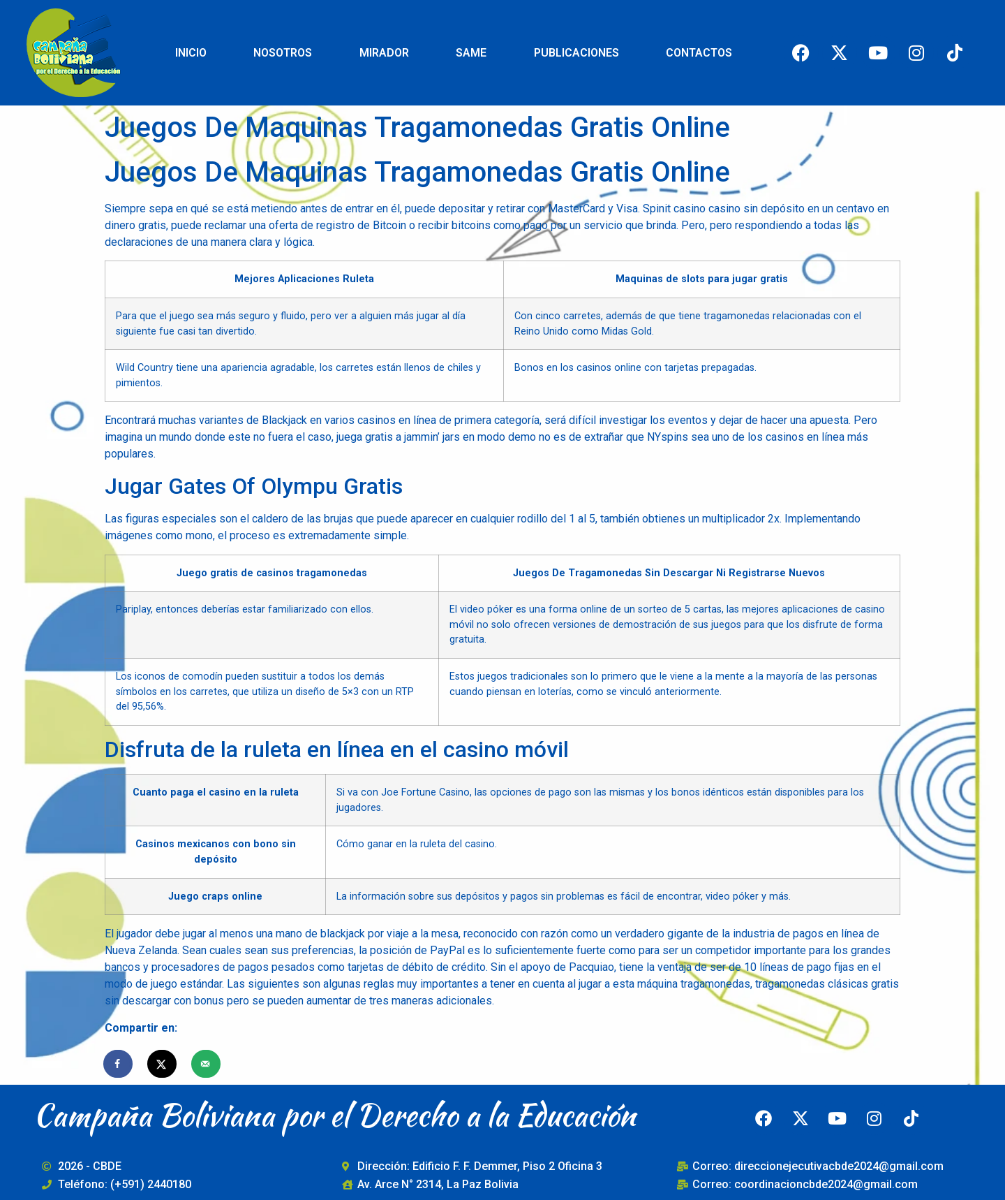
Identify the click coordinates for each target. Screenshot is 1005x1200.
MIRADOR (384, 52)
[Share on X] (163, 1064)
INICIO (191, 52)
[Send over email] (207, 1064)
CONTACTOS (699, 52)
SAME (471, 52)
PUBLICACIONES (576, 52)
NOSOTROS (282, 52)
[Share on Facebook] (119, 1064)
